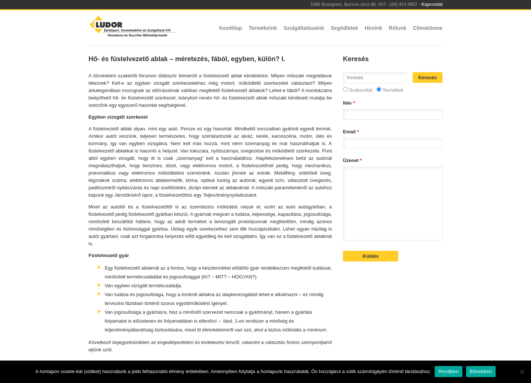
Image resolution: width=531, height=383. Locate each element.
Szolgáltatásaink (304, 28)
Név (349, 103)
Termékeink (263, 28)
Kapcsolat (431, 4)
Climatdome (427, 28)
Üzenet (352, 160)
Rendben (448, 371)
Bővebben (481, 371)
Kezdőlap (230, 28)
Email (351, 131)
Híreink (373, 28)
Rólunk (397, 28)
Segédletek (344, 28)
